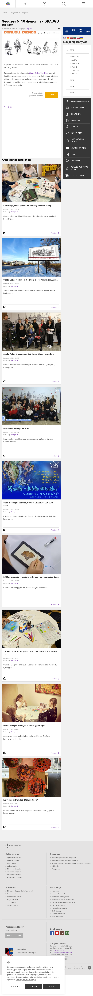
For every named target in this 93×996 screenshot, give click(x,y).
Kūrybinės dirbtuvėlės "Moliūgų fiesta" (20, 800)
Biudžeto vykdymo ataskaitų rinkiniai (20, 891)
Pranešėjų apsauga (58, 905)
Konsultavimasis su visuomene (63, 899)
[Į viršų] (89, 967)
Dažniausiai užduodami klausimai (63, 902)
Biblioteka (72, 120)
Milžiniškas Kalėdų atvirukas (16, 428)
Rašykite (10, 935)
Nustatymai (15, 986)
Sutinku (51, 986)
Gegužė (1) (74, 60)
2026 (72, 50)
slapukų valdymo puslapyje (26, 980)
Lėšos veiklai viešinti (14, 897)
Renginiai (24, 13)
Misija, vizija (11, 863)
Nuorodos (55, 891)
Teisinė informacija (58, 914)
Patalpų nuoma (57, 869)
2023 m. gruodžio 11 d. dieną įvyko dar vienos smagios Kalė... (31, 577)
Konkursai (72, 126)
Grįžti (10, 107)
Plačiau (54, 233)
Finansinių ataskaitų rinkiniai (17, 894)
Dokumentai (73, 114)
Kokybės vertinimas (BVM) (76, 168)
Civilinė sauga (57, 911)
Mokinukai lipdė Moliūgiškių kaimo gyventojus (24, 725)
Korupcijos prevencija (59, 908)
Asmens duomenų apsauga (61, 897)
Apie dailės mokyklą (14, 857)
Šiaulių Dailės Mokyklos (38, 73)
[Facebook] (52, 933)
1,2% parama (73, 133)
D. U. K (70, 154)
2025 (72, 80)
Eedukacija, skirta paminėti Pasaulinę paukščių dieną (27, 206)
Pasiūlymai (72, 160)
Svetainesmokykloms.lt (76, 969)
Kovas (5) (73, 67)
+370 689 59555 (58, 950)
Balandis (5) (74, 64)
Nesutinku (33, 986)
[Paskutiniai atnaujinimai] (44, 4)
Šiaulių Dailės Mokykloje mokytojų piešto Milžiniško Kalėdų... (30, 280)
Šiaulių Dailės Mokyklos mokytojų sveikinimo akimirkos (28, 354)
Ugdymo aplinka (13, 860)
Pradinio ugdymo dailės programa (64, 857)
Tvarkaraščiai (74, 107)
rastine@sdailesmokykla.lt (63, 952)
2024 (72, 86)
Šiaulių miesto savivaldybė (26, 952)
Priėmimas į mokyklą (77, 101)
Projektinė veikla (13, 899)
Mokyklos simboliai (14, 869)
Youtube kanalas (75, 148)
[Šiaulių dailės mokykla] (7, 3)
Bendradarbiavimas (14, 875)
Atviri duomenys (57, 917)
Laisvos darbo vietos (74, 140)
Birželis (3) (74, 57)
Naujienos (14, 13)
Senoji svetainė (75, 175)
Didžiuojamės (12, 866)
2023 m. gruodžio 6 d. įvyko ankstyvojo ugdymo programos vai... (30, 652)
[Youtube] (57, 933)
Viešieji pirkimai (12, 905)
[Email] (67, 933)
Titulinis (5, 13)
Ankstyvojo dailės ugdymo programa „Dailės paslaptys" (71, 863)
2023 (72, 92)
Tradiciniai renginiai (14, 872)
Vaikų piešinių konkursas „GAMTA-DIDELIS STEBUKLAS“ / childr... (29, 504)
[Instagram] (62, 933)
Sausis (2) (74, 74)
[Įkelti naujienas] (25, 4)
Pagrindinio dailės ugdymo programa (65, 860)
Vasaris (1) (74, 70)
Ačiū (52, 94)
